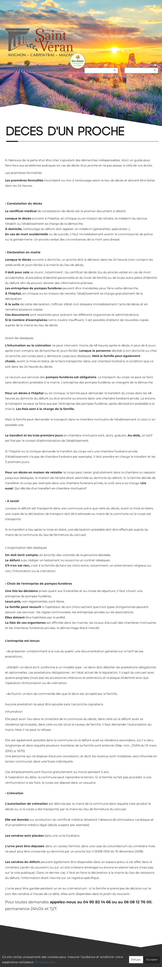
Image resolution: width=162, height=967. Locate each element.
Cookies (98, 958)
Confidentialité (79, 958)
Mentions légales (119, 958)
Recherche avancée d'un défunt (109, 76)
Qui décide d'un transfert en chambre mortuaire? (50, 488)
